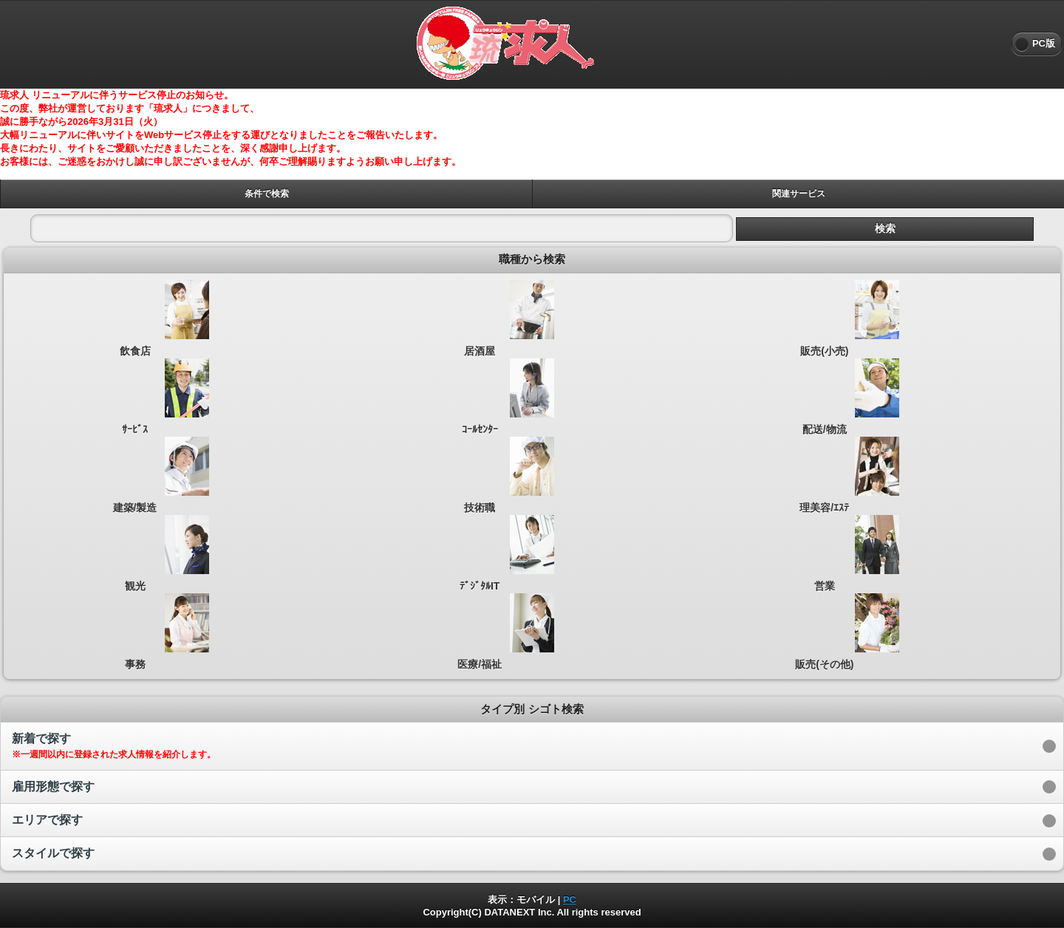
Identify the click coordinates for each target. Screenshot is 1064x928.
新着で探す (114, 746)
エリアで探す (47, 819)
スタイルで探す (53, 853)
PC (569, 899)
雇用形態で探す (53, 786)
